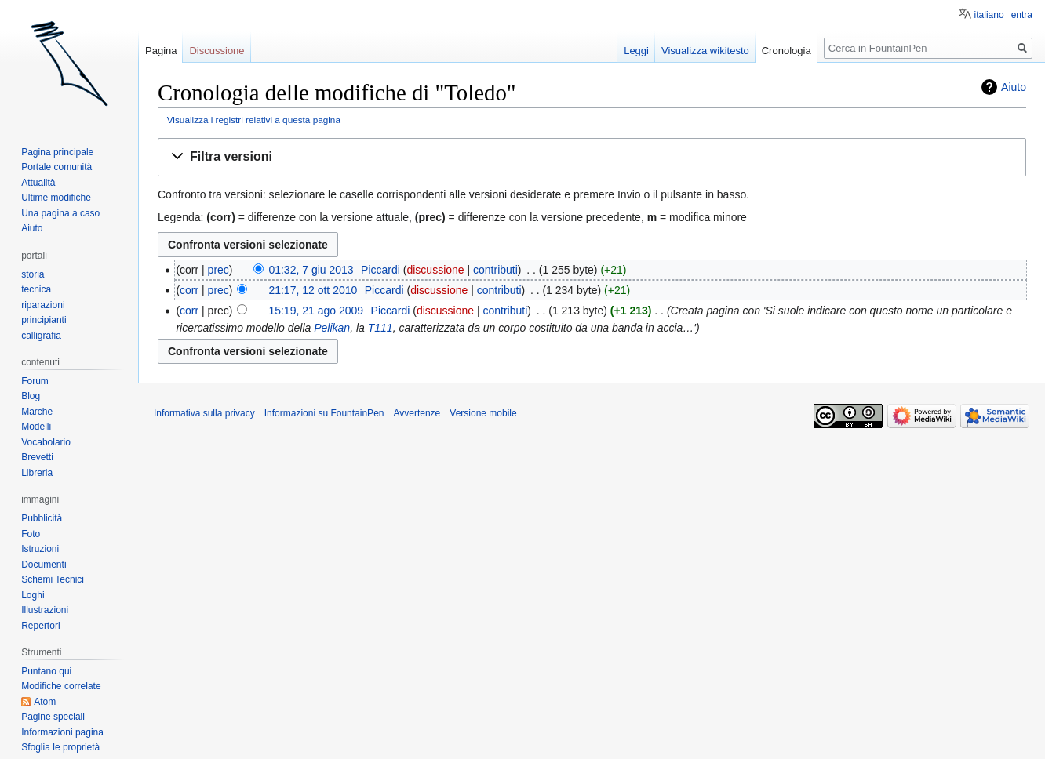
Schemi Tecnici (52, 579)
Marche (37, 411)
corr (189, 290)
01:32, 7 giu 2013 (310, 269)
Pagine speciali (53, 716)
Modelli (36, 426)
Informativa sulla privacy (204, 413)
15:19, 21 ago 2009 (315, 310)
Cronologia (786, 50)
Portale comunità (56, 167)
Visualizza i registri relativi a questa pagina (253, 119)
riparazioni (42, 305)
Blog (30, 395)
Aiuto (1013, 87)
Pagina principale (57, 152)
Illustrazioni (44, 610)
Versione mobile (483, 413)
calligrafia (41, 335)
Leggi (636, 50)
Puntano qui (46, 671)
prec (218, 269)
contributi (495, 269)
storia (32, 274)
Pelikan (332, 327)
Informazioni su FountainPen (324, 413)
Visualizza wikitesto (705, 50)
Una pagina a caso (60, 213)
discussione (435, 269)
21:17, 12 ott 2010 (312, 290)
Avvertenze (416, 413)
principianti (43, 319)
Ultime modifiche (56, 197)
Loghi (32, 595)
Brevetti (37, 457)
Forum (35, 381)
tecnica (36, 289)
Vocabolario (46, 442)
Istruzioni (40, 548)
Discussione (216, 50)
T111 (380, 327)
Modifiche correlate (60, 686)
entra (1021, 14)
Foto (30, 533)
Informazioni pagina (62, 732)
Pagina (161, 50)
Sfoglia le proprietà (60, 747)
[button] (592, 157)
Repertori (40, 625)
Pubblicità (41, 518)
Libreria (37, 472)
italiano (989, 14)
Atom (45, 701)
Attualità (38, 182)
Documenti (43, 564)
